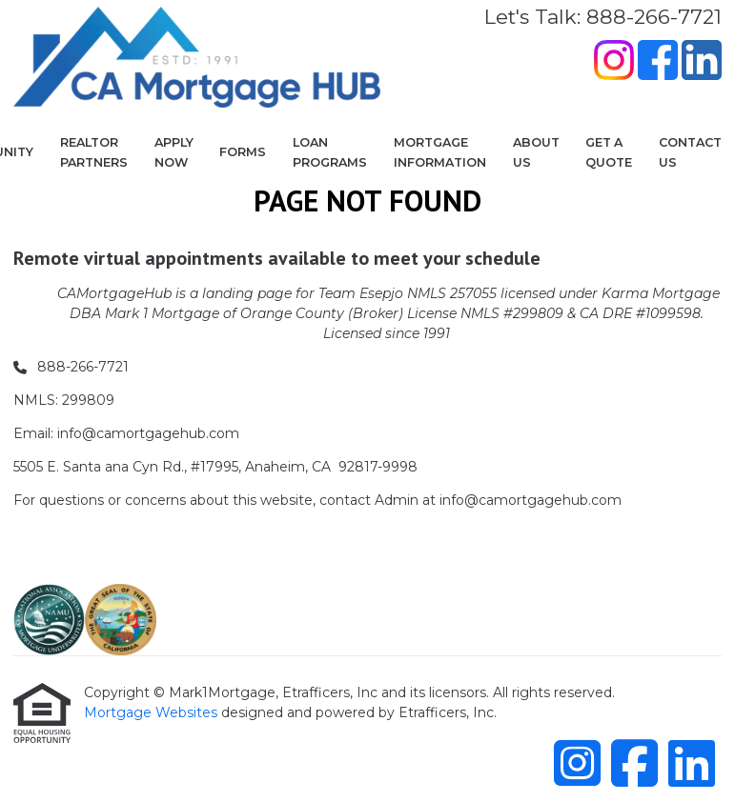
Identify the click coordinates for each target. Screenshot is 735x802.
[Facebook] (658, 63)
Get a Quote (608, 152)
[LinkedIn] (702, 63)
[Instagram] (614, 63)
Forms (242, 152)
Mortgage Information (440, 152)
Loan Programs (330, 152)
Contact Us (690, 152)
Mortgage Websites (152, 712)
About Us (536, 152)
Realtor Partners (94, 152)
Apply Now (174, 152)
